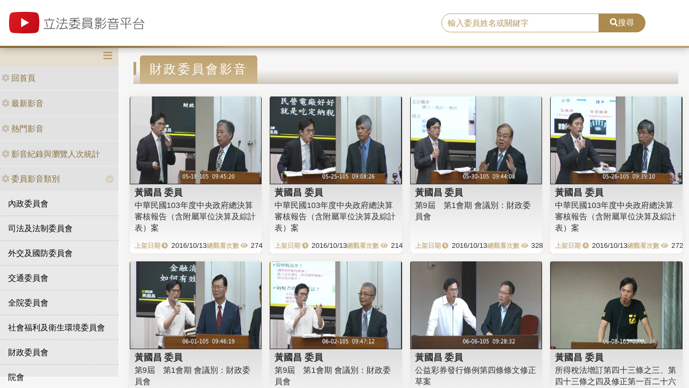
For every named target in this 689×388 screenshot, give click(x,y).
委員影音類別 (31, 178)
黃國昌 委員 (159, 192)
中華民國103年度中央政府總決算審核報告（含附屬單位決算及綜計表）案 (195, 216)
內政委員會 (28, 203)
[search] (520, 23)
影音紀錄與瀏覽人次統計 (51, 153)
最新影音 (23, 103)
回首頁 (19, 77)
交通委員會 (28, 277)
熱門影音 (23, 128)
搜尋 (622, 22)
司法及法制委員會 (40, 228)
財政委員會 (28, 352)
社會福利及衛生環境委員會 (56, 327)
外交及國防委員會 (40, 253)
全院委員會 (28, 302)
